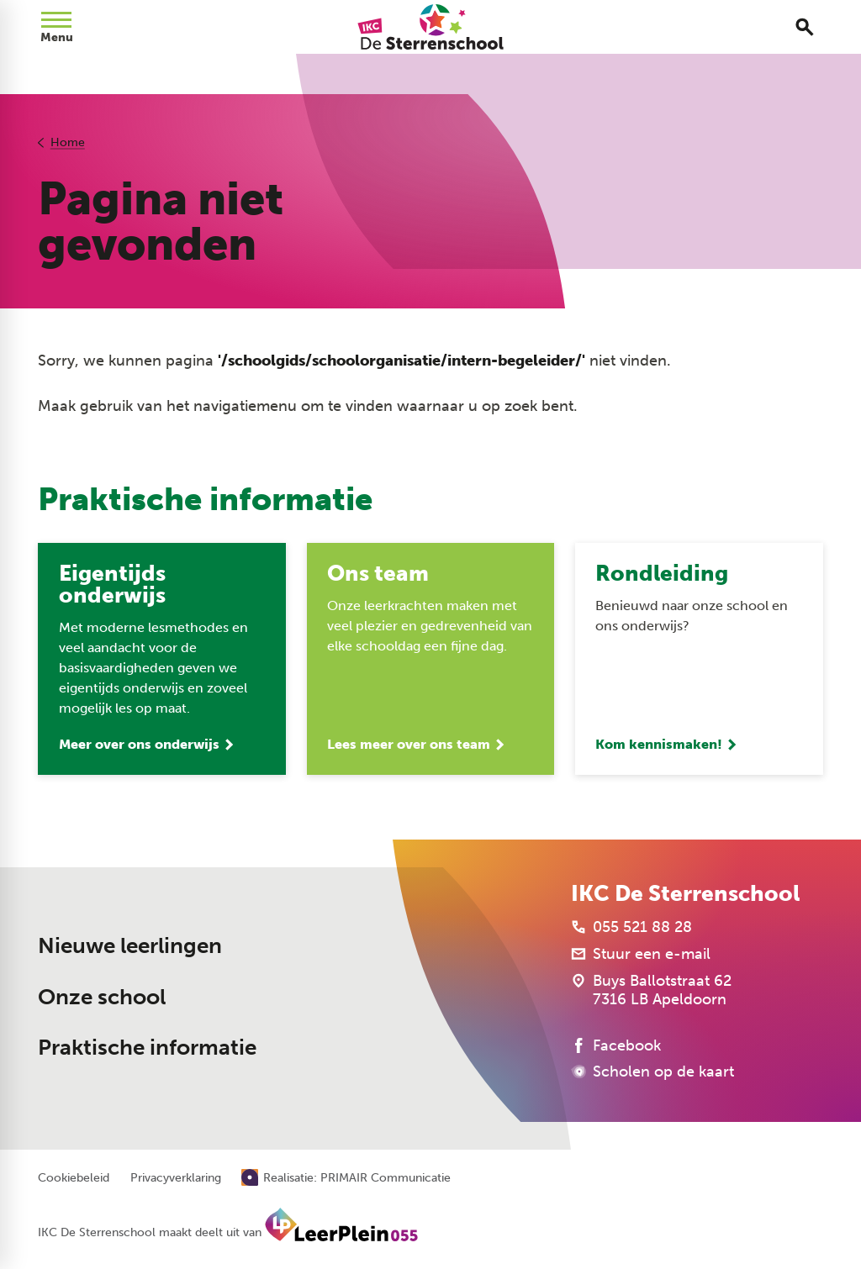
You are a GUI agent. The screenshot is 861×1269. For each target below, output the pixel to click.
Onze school (102, 997)
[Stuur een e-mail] (640, 954)
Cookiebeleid (73, 1178)
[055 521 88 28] (631, 927)
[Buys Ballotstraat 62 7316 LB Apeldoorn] (651, 989)
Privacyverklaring (175, 1178)
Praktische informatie (147, 1048)
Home (67, 142)
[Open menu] (56, 26)
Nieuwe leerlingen (130, 946)
